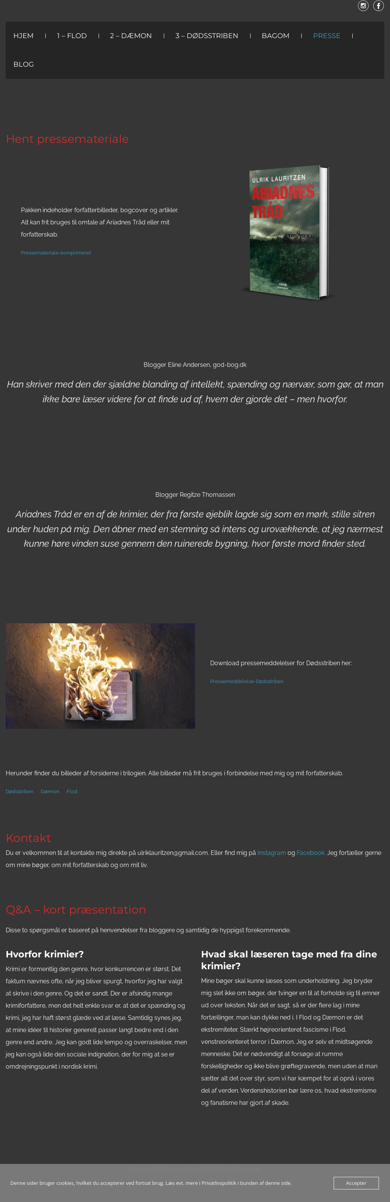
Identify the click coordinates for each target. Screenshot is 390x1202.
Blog (23, 64)
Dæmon (50, 791)
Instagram (272, 852)
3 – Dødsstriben (207, 36)
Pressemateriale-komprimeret (56, 253)
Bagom (275, 36)
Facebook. (311, 852)
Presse (326, 36)
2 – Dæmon (131, 36)
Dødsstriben (20, 791)
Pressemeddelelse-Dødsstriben (247, 681)
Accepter (356, 1183)
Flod (72, 791)
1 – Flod (72, 36)
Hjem (23, 36)
